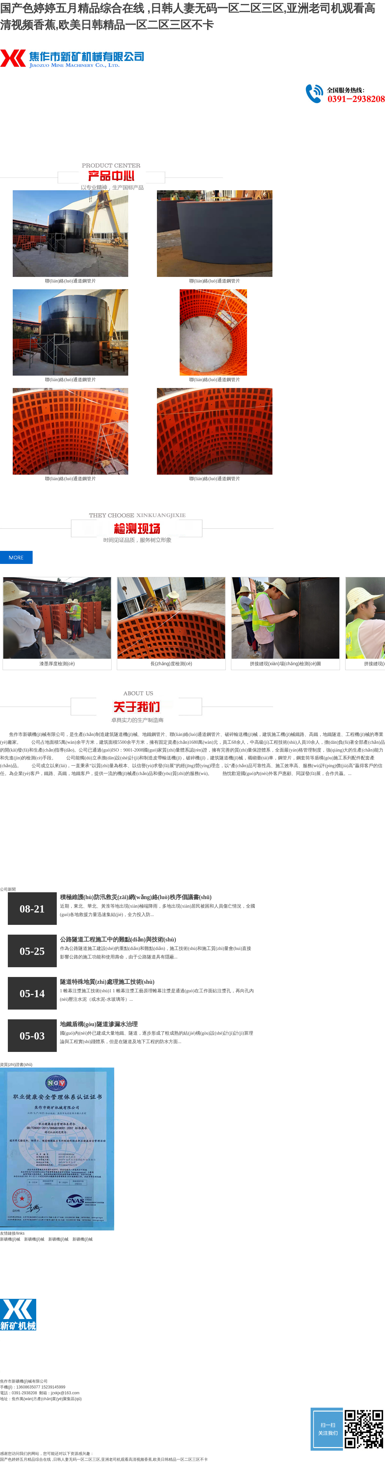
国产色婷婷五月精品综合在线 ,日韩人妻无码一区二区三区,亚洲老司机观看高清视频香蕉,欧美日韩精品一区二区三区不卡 (104, 1459)
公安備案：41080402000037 (97, 1404)
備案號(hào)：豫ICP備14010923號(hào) (34, 1404)
